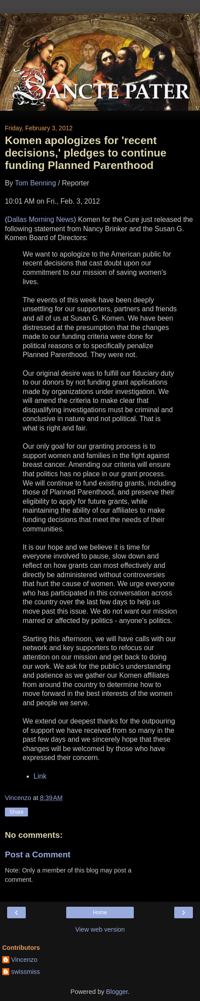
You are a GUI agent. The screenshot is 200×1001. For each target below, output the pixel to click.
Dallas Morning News (40, 219)
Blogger (117, 991)
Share (16, 812)
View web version (100, 929)
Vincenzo (24, 959)
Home (100, 912)
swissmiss (25, 971)
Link (40, 776)
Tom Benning (35, 183)
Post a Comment (38, 854)
